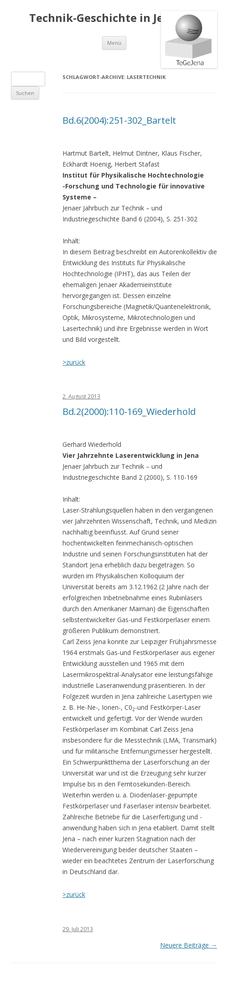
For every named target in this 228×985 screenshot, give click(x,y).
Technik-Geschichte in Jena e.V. (114, 18)
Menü (114, 42)
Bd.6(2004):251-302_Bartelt (119, 120)
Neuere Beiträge (188, 945)
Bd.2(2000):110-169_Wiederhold (129, 411)
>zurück (73, 362)
